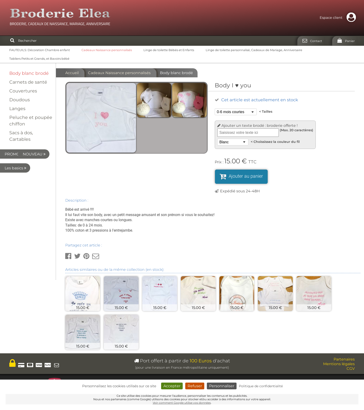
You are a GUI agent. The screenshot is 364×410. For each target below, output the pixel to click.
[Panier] (344, 41)
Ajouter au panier (246, 176)
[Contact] (310, 41)
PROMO (29, 154)
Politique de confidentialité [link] (261, 386)
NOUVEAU (26, 168)
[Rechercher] (12, 40)
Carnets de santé (28, 82)
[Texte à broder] (248, 132)
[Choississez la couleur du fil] (233, 142)
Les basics (27, 182)
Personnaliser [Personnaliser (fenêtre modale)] (221, 386)
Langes (17, 108)
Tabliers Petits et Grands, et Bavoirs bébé (39, 58)
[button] (68, 256)
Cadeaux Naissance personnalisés (106, 50)
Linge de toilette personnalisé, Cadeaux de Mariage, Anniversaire (254, 50)
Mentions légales (339, 364)
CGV (351, 368)
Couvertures (23, 91)
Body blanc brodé (29, 73)
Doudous (19, 99)
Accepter (171, 386)
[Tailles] (236, 112)
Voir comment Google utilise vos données (182, 402)
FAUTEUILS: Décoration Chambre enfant (39, 50)
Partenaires (344, 359)
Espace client (339, 17)
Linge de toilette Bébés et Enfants (168, 50)
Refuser (195, 386)
